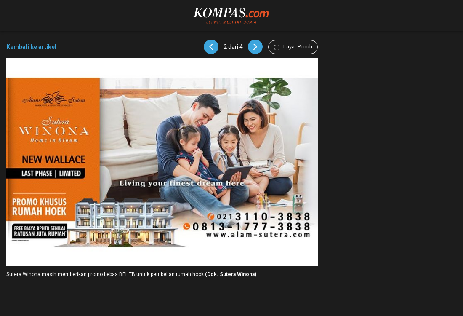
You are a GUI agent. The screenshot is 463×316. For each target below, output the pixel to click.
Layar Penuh (293, 46)
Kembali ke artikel (31, 46)
